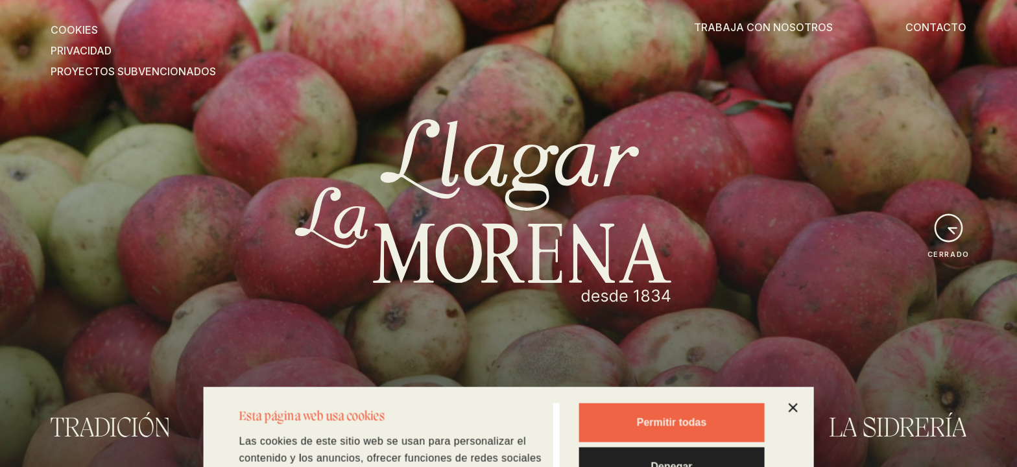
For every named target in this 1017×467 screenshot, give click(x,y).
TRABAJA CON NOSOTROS (763, 27)
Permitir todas (672, 349)
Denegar (671, 394)
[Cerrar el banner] (792, 335)
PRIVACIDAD (81, 50)
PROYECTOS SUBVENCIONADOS (133, 71)
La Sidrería (897, 429)
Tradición (110, 429)
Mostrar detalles (274, 440)
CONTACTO (935, 27)
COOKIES (74, 29)
